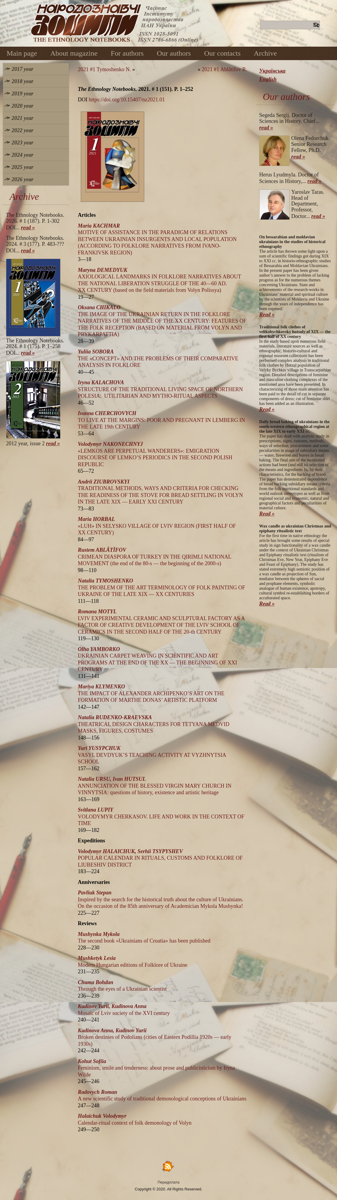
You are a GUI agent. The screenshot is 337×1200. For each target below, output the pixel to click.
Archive (265, 53)
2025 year (22, 167)
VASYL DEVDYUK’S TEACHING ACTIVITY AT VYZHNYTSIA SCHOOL (152, 755)
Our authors (174, 53)
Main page (22, 53)
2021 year (22, 118)
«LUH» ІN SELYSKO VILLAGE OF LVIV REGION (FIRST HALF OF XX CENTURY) (157, 526)
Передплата (169, 1182)
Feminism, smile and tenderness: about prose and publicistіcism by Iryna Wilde (156, 1068)
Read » (267, 315)
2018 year (22, 81)
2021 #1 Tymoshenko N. (104, 69)
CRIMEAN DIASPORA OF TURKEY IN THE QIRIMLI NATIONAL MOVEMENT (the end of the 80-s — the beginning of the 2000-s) (154, 556)
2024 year (22, 155)
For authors (127, 53)
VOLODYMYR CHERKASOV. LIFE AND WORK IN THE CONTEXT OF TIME (161, 816)
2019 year (22, 94)
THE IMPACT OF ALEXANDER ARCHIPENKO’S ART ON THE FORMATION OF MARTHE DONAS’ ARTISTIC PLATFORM (151, 693)
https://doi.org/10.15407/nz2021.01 (127, 100)
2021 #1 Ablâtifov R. (224, 69)
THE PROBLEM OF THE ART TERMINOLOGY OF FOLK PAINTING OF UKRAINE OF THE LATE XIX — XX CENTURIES (161, 587)
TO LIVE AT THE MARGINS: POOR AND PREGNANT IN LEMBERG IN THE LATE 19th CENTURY (161, 420)
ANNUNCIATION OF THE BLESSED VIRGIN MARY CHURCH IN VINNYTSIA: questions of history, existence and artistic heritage (154, 785)
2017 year (22, 69)
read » (28, 228)
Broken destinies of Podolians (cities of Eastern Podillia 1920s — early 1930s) (154, 1037)
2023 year (22, 143)
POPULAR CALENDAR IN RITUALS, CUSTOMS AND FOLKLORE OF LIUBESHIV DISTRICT (160, 858)
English (268, 79)
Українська (272, 71)
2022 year (22, 130)
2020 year (22, 106)
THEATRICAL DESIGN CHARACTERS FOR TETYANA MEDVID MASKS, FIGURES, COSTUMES (154, 724)
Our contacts (222, 53)
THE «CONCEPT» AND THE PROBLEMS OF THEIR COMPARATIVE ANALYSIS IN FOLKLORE (158, 358)
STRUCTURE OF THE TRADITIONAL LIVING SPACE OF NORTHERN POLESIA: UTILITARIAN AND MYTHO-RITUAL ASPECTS (160, 389)
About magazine (74, 53)
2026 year (22, 179)
